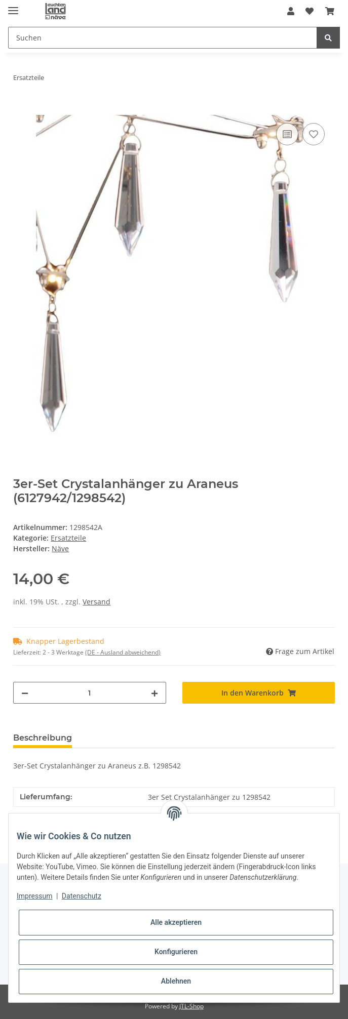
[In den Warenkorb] (21, 109)
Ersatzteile (68, 538)
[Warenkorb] (330, 11)
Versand (96, 601)
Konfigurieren (176, 952)
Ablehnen (176, 981)
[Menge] (89, 692)
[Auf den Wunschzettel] (313, 134)
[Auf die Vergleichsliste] (287, 134)
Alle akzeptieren (176, 922)
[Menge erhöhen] (154, 692)
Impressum (34, 896)
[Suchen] (162, 38)
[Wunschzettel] (309, 11)
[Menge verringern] (25, 692)
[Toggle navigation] (13, 6)
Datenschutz (81, 896)
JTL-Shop (191, 1006)
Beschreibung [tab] (42, 738)
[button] (291, 11)
